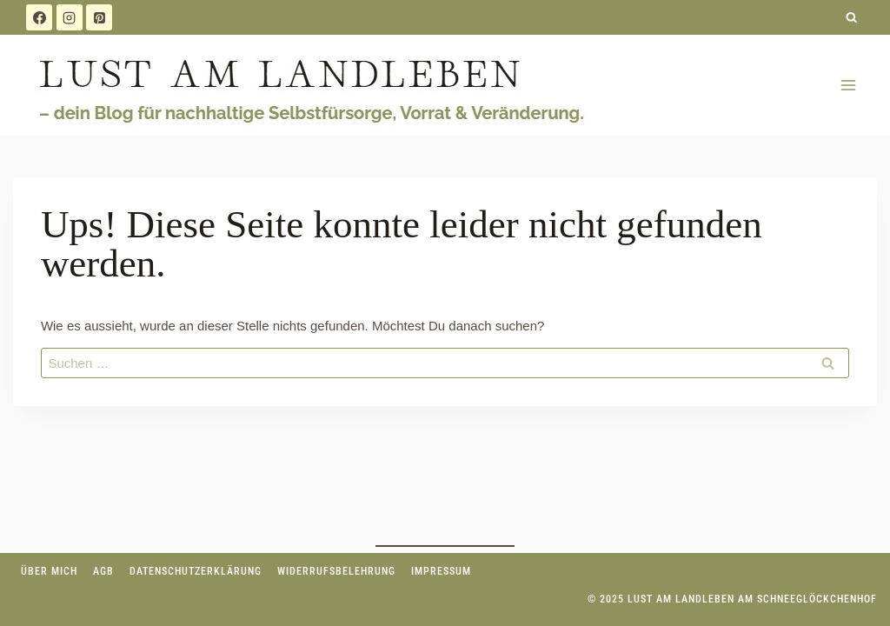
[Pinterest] (99, 17)
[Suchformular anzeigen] (852, 17)
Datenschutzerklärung (196, 571)
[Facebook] (39, 17)
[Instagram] (69, 17)
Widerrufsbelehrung (336, 571)
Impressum (441, 571)
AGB (103, 571)
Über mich (49, 571)
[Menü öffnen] (848, 84)
